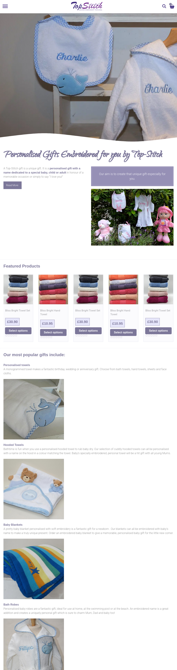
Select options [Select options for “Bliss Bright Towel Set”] (18, 330)
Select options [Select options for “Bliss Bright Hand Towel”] (53, 332)
